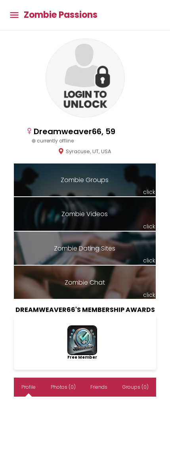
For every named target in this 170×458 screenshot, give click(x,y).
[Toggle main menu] (14, 15)
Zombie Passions (60, 15)
